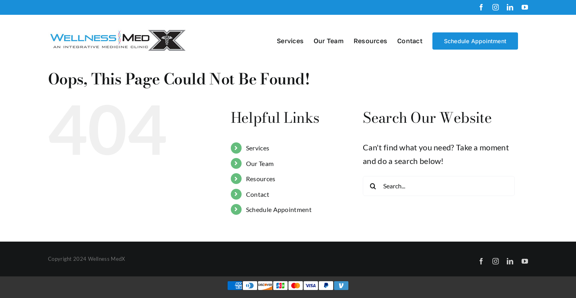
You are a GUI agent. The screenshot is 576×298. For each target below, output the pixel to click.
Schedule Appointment (279, 209)
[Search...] (439, 186)
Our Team (260, 163)
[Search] (373, 186)
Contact (257, 194)
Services (257, 148)
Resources (261, 178)
